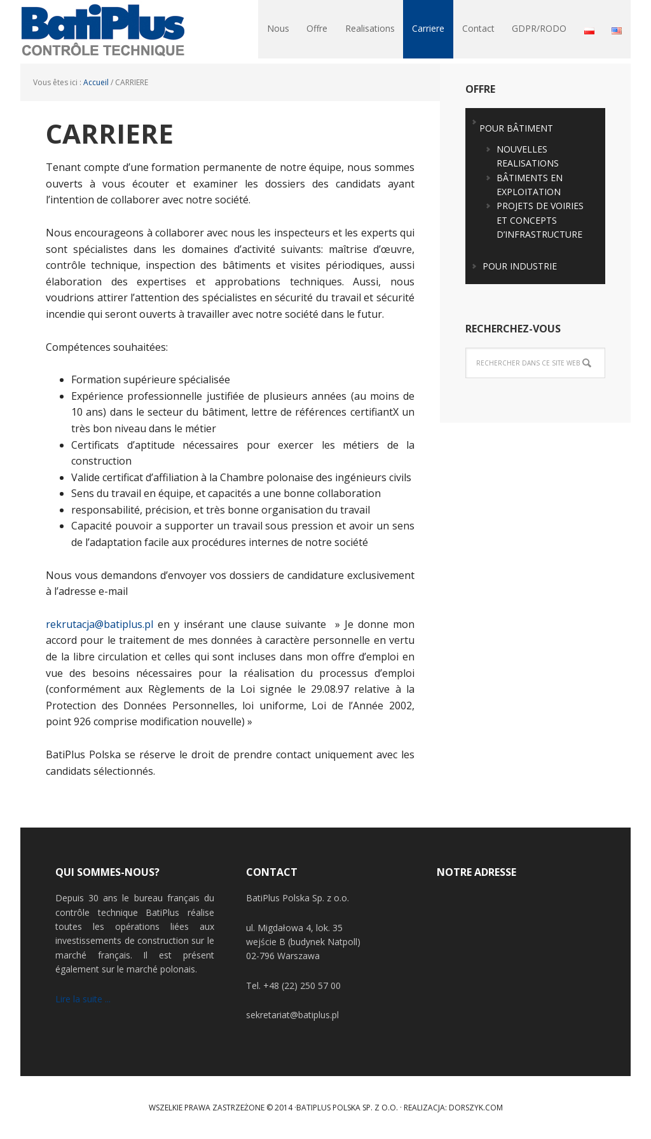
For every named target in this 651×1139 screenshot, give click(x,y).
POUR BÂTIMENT (516, 128)
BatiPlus (103, 32)
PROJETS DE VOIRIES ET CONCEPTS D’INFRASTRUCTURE (540, 220)
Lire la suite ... (83, 999)
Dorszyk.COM (476, 1107)
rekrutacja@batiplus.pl (99, 624)
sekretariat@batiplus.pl (292, 1015)
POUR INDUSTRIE (520, 266)
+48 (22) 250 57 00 (302, 985)
